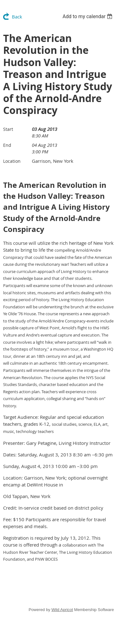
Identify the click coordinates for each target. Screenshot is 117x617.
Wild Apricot (62, 609)
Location (12, 161)
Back (17, 16)
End (7, 145)
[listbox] (88, 16)
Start (8, 129)
